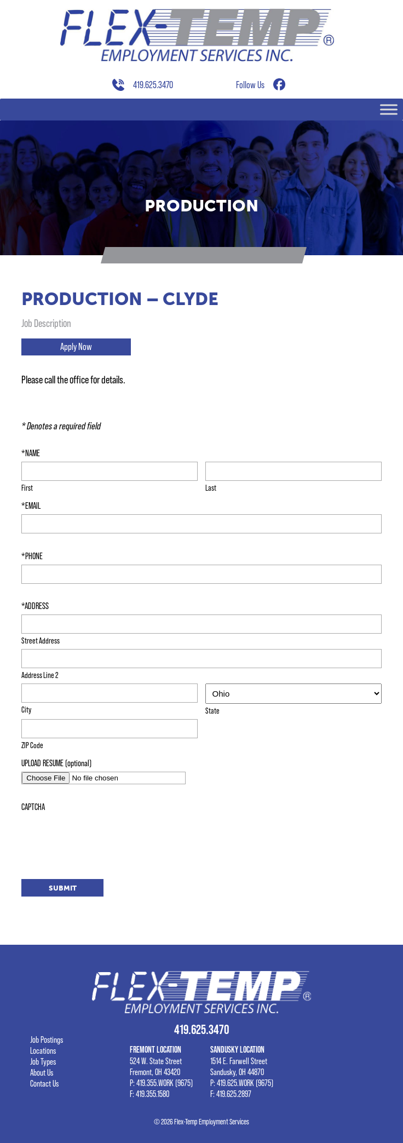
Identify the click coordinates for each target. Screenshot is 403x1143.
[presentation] (104, 836)
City (26, 709)
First (27, 487)
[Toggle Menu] (389, 110)
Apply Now (76, 346)
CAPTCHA (33, 806)
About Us (41, 1072)
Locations (43, 1050)
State (212, 710)
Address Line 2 (40, 674)
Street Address (40, 640)
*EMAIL (31, 505)
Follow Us (250, 84)
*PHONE (32, 556)
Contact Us (44, 1083)
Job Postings (46, 1039)
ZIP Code (32, 744)
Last (210, 487)
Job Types (43, 1061)
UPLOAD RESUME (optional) (56, 763)
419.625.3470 (153, 84)
